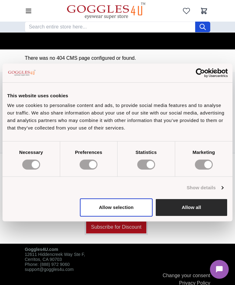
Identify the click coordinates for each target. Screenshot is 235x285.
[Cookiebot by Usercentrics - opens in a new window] (200, 73)
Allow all (191, 207)
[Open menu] (28, 11)
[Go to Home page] (106, 11)
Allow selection (116, 207)
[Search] (202, 27)
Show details (201, 187)
